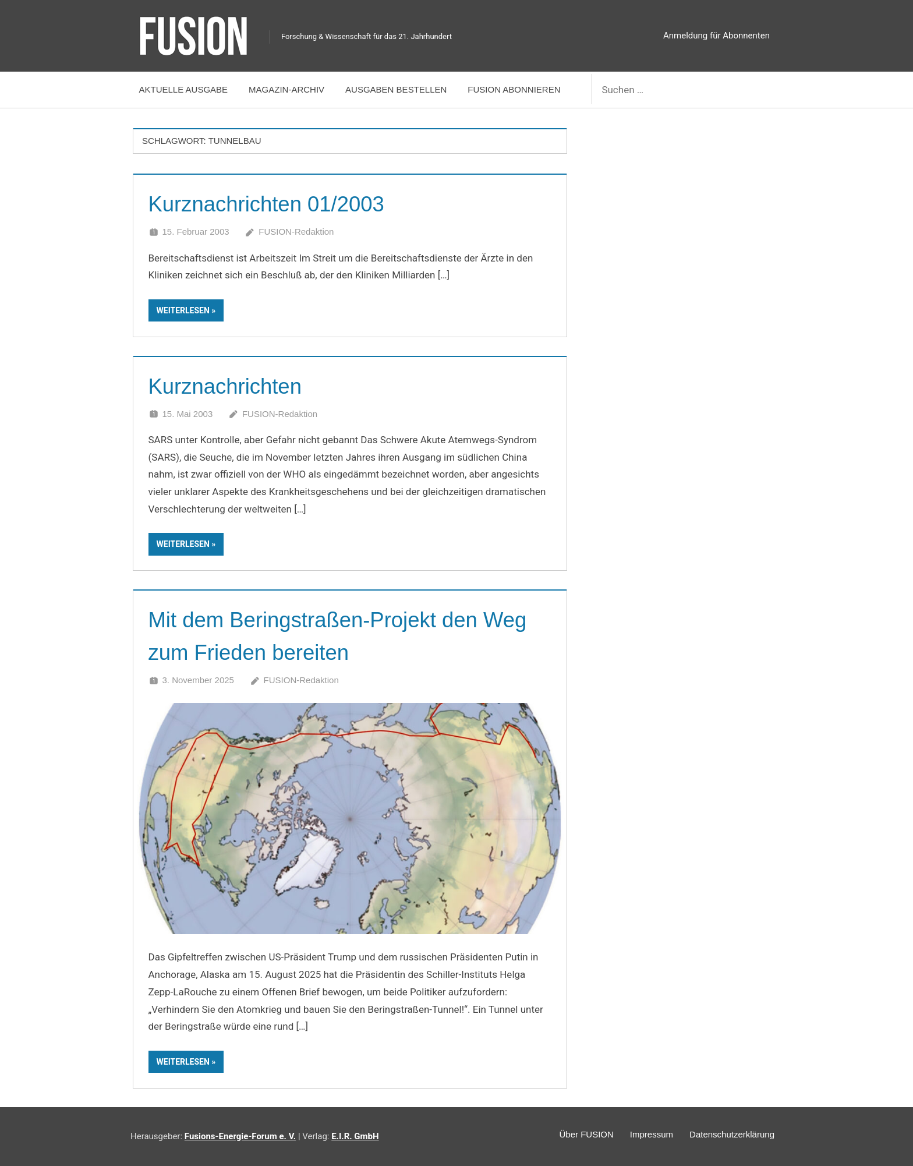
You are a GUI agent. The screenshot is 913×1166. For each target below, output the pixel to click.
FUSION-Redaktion (296, 231)
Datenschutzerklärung (729, 1135)
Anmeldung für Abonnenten (716, 35)
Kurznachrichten (232, 385)
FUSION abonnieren (514, 89)
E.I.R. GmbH (354, 1136)
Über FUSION (575, 1135)
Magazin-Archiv (286, 89)
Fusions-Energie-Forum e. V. (240, 1136)
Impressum (644, 1135)
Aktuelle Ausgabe (183, 89)
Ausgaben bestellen (396, 89)
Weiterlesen (183, 310)
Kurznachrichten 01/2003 (278, 203)
